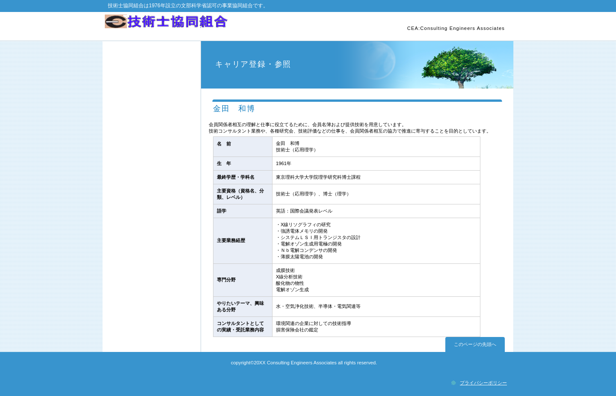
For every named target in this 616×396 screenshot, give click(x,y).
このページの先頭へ (475, 344)
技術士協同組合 (204, 26)
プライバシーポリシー (483, 382)
